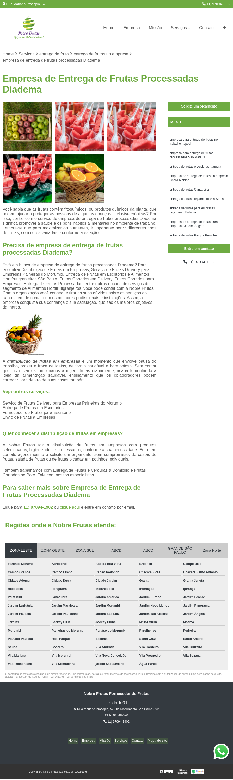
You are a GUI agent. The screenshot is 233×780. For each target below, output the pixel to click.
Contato (206, 28)
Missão (155, 28)
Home (108, 28)
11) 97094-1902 (216, 4)
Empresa (131, 28)
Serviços (179, 28)
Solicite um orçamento (199, 107)
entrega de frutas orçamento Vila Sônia (197, 204)
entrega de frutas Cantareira (189, 194)
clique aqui (70, 508)
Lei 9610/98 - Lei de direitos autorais (72, 677)
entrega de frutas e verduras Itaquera (195, 169)
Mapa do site (153, 741)
